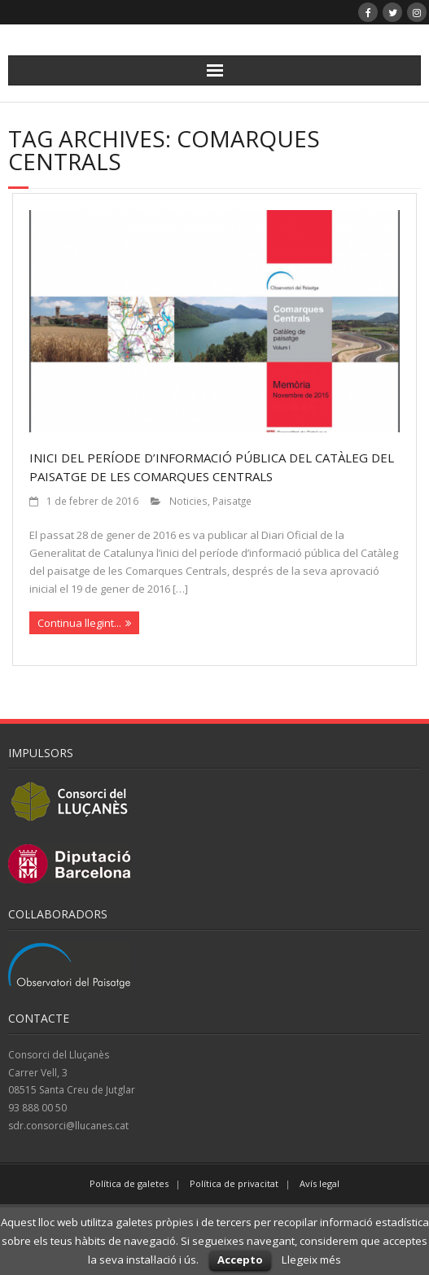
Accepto (240, 1259)
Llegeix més (311, 1259)
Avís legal (319, 1183)
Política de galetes (129, 1183)
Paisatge (232, 500)
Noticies (188, 500)
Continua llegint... (79, 623)
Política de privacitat (234, 1183)
